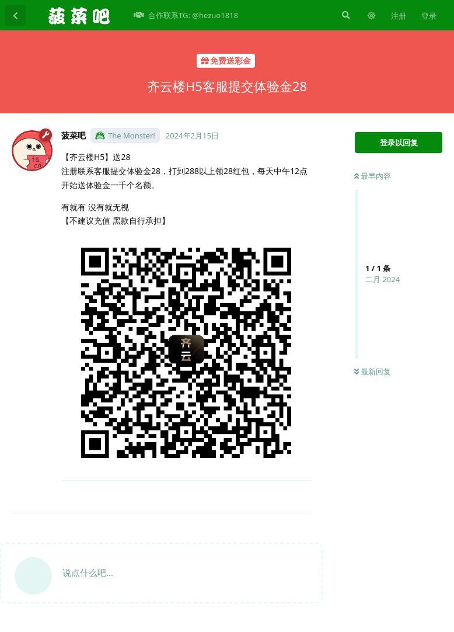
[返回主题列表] (15, 15)
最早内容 (372, 176)
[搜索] (345, 15)
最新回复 (372, 371)
